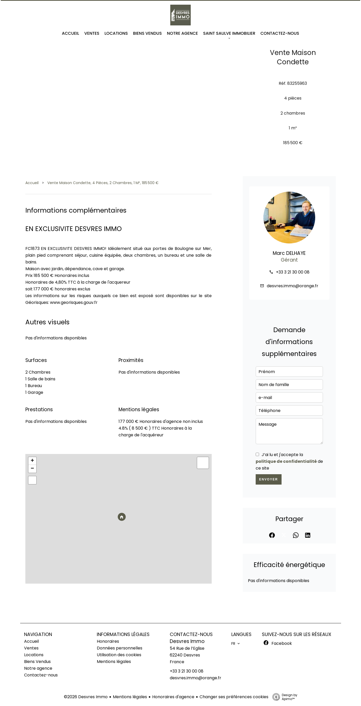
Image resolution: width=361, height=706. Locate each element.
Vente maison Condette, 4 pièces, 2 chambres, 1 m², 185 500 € (103, 182)
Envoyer (268, 479)
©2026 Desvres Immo (86, 697)
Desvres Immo (187, 641)
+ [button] (32, 461)
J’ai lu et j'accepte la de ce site (289, 461)
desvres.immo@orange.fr (292, 286)
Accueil (32, 182)
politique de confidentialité (286, 461)
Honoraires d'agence (173, 697)
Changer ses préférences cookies (234, 697)
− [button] (32, 469)
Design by (283, 697)
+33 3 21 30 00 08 (293, 272)
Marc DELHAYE (289, 253)
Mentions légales (130, 697)
